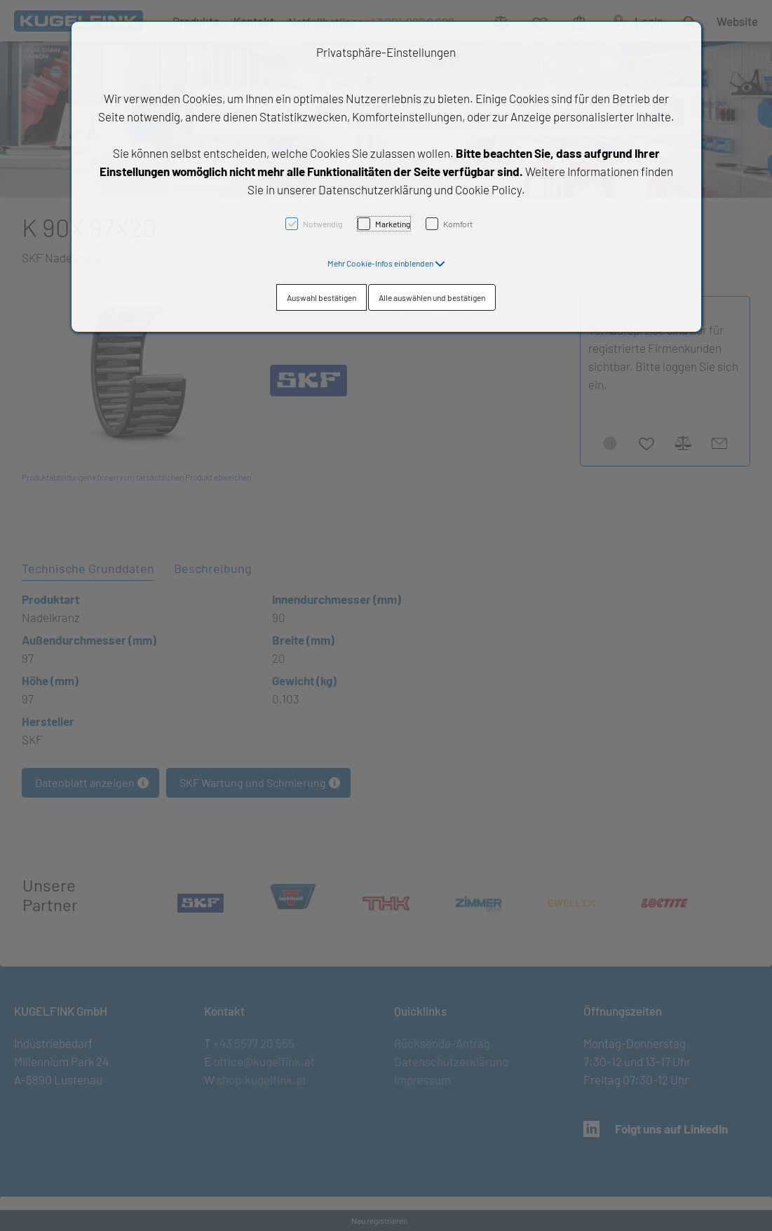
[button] (386, 263)
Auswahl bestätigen (321, 297)
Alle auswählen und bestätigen (432, 297)
